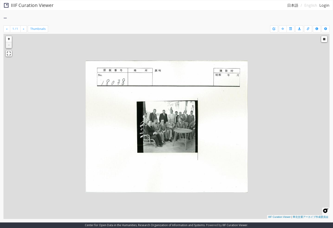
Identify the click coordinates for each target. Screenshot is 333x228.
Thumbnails (38, 29)
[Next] (23, 28)
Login (324, 5)
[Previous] (6, 28)
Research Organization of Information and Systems (171, 225)
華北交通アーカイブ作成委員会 (310, 217)
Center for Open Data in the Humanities (111, 225)
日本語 (292, 5)
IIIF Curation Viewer (29, 5)
